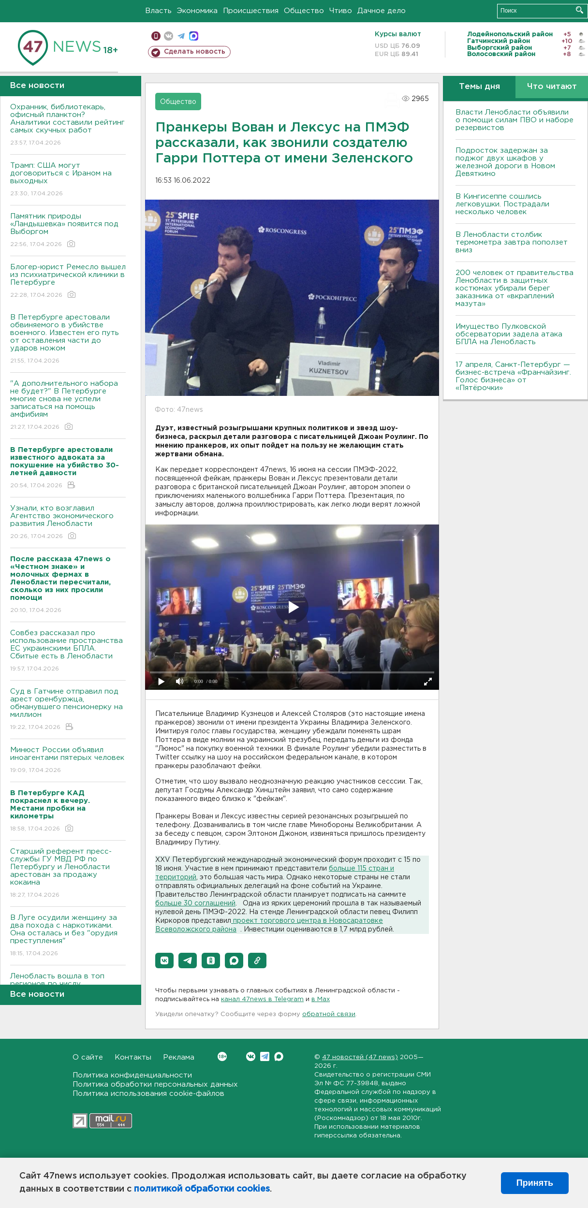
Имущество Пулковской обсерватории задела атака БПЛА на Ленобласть (509, 334)
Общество (304, 11)
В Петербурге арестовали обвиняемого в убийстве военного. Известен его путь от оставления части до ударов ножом (68, 339)
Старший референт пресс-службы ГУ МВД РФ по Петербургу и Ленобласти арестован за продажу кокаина (68, 873)
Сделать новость (194, 52)
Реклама (178, 1057)
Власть (158, 11)
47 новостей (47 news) (360, 1057)
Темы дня (479, 86)
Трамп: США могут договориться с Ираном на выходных (68, 180)
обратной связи (328, 1014)
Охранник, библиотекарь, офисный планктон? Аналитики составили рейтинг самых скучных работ (68, 125)
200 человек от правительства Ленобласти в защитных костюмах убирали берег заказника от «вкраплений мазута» (514, 288)
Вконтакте (222, 1056)
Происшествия (251, 11)
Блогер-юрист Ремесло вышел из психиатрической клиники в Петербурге (68, 281)
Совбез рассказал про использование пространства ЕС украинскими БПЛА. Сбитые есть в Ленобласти (68, 651)
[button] (164, 960)
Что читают (552, 86)
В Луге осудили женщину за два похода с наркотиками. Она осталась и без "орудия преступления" (68, 936)
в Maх (320, 999)
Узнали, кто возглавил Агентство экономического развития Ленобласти (68, 522)
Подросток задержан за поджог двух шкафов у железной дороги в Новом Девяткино (505, 162)
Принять (534, 1183)
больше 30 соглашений (195, 903)
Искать (579, 10)
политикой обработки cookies (202, 1189)
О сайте (88, 1057)
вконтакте (168, 36)
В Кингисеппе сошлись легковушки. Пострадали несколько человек (502, 204)
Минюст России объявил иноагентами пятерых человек (68, 760)
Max (278, 1056)
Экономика (197, 11)
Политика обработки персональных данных (155, 1084)
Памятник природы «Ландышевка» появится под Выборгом (68, 230)
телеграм (181, 36)
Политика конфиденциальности (132, 1075)
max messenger (193, 36)
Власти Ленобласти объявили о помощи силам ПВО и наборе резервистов (514, 120)
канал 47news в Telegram (262, 999)
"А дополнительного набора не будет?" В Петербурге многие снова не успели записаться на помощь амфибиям (68, 405)
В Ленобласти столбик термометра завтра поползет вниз (512, 242)
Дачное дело (381, 11)
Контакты (133, 1057)
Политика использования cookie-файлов (148, 1094)
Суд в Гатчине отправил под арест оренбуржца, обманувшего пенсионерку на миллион (68, 709)
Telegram (264, 1056)
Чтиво (340, 11)
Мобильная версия (156, 36)
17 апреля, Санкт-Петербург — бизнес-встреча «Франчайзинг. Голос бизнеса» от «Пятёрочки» (513, 376)
